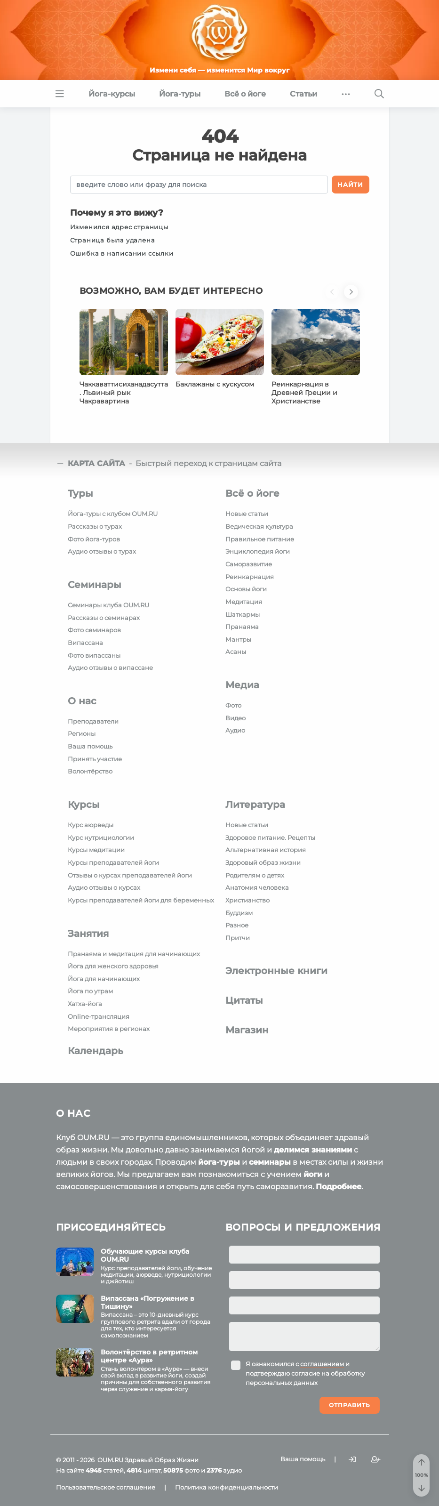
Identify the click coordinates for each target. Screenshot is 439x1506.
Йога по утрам (90, 991)
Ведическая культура (259, 526)
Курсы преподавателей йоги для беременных (141, 900)
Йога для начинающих (104, 979)
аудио (224, 1470)
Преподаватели (93, 721)
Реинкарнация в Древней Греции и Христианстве (304, 392)
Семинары (94, 584)
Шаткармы (242, 614)
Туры (80, 493)
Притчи (237, 938)
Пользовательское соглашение (105, 1487)
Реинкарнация (249, 576)
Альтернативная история (265, 850)
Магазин (247, 1030)
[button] (334, 297)
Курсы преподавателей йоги (113, 862)
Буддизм (239, 913)
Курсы (84, 804)
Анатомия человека (257, 887)
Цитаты (244, 1000)
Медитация (243, 601)
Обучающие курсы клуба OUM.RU (145, 1255)
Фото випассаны (94, 655)
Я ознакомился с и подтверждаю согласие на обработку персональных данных (305, 1373)
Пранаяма (242, 626)
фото (181, 1470)
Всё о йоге (252, 493)
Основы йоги (246, 589)
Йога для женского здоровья (113, 966)
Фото (233, 705)
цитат (143, 1470)
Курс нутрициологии (101, 837)
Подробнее (338, 1186)
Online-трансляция (98, 1016)
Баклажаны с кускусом (215, 384)
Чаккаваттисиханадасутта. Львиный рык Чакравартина (124, 392)
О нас (82, 701)
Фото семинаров (94, 630)
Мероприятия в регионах (109, 1028)
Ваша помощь (90, 746)
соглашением (322, 1364)
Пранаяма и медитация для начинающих (134, 954)
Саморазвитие (248, 564)
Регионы (82, 733)
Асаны (235, 651)
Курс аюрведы (90, 825)
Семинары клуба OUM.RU (108, 605)
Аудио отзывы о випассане (110, 667)
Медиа (242, 685)
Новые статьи (246, 513)
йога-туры (219, 1162)
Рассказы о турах (95, 526)
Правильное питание (259, 539)
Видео (235, 718)
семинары (270, 1162)
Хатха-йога (85, 1003)
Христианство (247, 900)
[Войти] (352, 1459)
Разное (236, 925)
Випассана (85, 642)
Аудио (235, 730)
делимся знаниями (313, 1149)
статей (105, 1470)
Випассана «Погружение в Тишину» (147, 1302)
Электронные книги (276, 970)
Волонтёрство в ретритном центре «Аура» (149, 1356)
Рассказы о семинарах (104, 617)
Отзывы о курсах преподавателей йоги (130, 875)
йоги (312, 1174)
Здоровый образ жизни (263, 862)
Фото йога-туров (94, 539)
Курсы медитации (96, 850)
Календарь (95, 1050)
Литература (255, 804)
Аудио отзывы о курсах (104, 887)
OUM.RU (110, 1460)
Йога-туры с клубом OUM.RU (113, 513)
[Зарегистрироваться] (376, 1459)
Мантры (238, 639)
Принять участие (95, 759)
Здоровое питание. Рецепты (270, 837)
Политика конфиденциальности (226, 1487)
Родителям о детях (254, 875)
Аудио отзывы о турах (102, 551)
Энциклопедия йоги (257, 551)
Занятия (88, 933)
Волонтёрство (90, 771)
